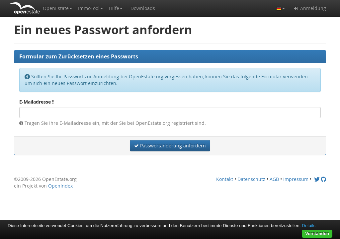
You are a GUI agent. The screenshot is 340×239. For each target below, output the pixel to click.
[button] (57, 8)
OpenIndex (60, 186)
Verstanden (317, 233)
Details (308, 225)
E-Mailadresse (36, 102)
